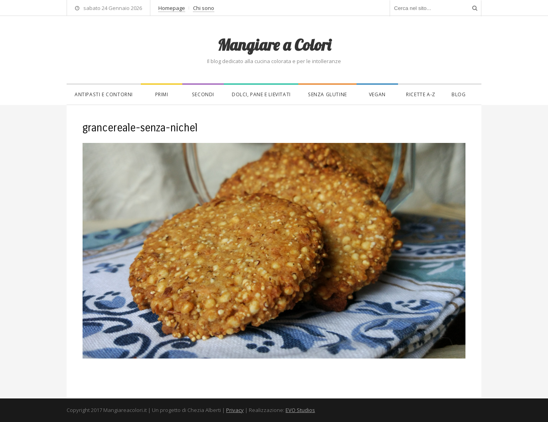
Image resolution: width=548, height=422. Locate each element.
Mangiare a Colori (274, 45)
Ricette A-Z (421, 94)
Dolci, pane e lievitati (261, 94)
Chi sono (203, 8)
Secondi (203, 94)
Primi (161, 94)
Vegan (377, 94)
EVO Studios (300, 410)
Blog (458, 94)
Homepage (171, 8)
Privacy (235, 410)
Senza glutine (327, 94)
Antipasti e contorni (104, 94)
